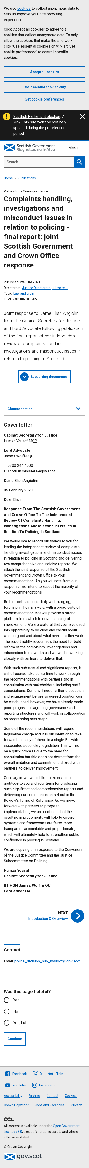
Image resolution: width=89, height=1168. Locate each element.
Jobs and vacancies (50, 1105)
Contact (52, 1096)
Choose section (44, 408)
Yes (16, 1000)
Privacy (76, 1105)
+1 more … (60, 288)
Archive (34, 1096)
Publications (27, 178)
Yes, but (19, 1022)
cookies (24, 8)
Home (8, 178)
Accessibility (13, 1096)
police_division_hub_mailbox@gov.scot (47, 961)
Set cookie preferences (44, 99)
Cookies (71, 1096)
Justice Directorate (36, 288)
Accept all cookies (44, 72)
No (15, 1011)
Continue (15, 1039)
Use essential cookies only (44, 87)
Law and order (24, 293)
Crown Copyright (16, 1105)
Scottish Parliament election (36, 116)
